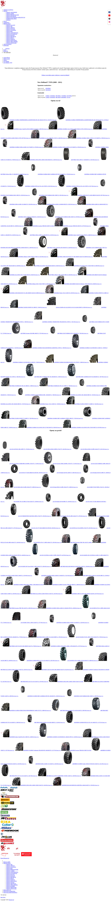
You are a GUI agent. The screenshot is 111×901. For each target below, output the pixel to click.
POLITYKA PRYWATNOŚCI (10, 892)
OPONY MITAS (10, 37)
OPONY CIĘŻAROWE (11, 12)
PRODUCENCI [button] (7, 23)
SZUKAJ (8, 20)
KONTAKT (6, 45)
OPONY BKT (9, 31)
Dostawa (6, 48)
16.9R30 (47, 97)
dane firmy (3, 897)
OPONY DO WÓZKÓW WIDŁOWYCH (15, 17)
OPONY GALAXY (10, 25)
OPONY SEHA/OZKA (11, 40)
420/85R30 (52, 97)
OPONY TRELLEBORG (12, 41)
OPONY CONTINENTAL (12, 32)
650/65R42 (48, 88)
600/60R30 (63, 97)
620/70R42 (69, 95)
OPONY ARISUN (10, 27)
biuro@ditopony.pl (5, 858)
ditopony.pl (11, 899)
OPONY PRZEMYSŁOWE (12, 15)
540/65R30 (48, 90)
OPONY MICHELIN (11, 36)
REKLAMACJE (7, 890)
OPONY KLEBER (10, 886)
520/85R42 (52, 95)
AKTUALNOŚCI (7, 44)
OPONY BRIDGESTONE (12, 869)
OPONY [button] (5, 11)
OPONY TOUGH (10, 882)
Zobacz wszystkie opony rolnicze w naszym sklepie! (55, 75)
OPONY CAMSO (10, 870)
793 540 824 (6, 52)
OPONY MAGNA (10, 35)
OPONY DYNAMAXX (11, 34)
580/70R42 (58, 95)
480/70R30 (58, 97)
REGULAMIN (6, 862)
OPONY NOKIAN (10, 39)
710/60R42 (63, 95)
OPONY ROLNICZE (11, 16)
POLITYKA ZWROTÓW (9, 891)
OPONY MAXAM (10, 29)
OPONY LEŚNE (10, 13)
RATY (4, 49)
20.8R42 (47, 95)
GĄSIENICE (6, 22)
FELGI (5, 21)
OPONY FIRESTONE (11, 887)
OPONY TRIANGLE (11, 883)
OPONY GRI (9, 26)
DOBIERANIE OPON (11, 18)
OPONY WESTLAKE (11, 43)
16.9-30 (68, 97)
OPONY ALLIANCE (11, 30)
